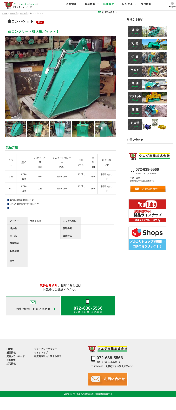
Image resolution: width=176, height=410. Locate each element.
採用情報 (146, 4)
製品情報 (90, 4)
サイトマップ (41, 352)
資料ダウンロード (16, 356)
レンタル (127, 4)
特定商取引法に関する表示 (47, 356)
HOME (4, 13)
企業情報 (71, 4)
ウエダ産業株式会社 (85, 394)
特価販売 (108, 4)
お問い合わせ (110, 12)
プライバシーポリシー (45, 349)
